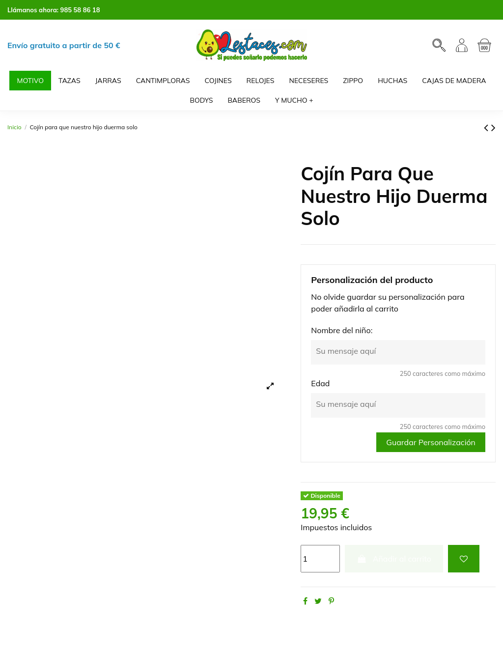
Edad (320, 383)
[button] (294, 100)
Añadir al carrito (394, 559)
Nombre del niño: (341, 330)
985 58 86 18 (80, 10)
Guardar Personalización (430, 442)
